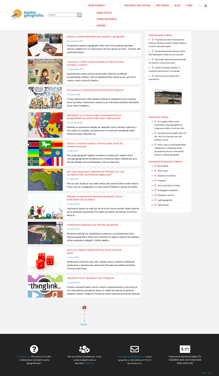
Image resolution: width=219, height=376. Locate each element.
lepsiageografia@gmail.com (131, 356)
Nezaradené (163, 166)
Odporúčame (163, 205)
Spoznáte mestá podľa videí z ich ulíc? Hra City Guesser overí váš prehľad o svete (170, 136)
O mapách (162, 180)
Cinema (100, 25)
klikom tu (88, 363)
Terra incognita (106, 19)
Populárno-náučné (166, 195)
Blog (177, 5)
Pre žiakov (162, 5)
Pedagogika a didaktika (168, 190)
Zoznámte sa (23, 356)
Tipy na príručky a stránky (169, 185)
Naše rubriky (96, 5)
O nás (189, 5)
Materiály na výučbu (137, 5)
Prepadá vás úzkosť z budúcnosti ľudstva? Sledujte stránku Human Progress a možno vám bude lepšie (168, 42)
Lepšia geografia (165, 200)
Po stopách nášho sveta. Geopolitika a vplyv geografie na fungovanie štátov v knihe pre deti (169, 124)
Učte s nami (163, 171)
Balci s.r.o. (207, 373)
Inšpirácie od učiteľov (167, 175)
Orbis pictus (104, 13)
